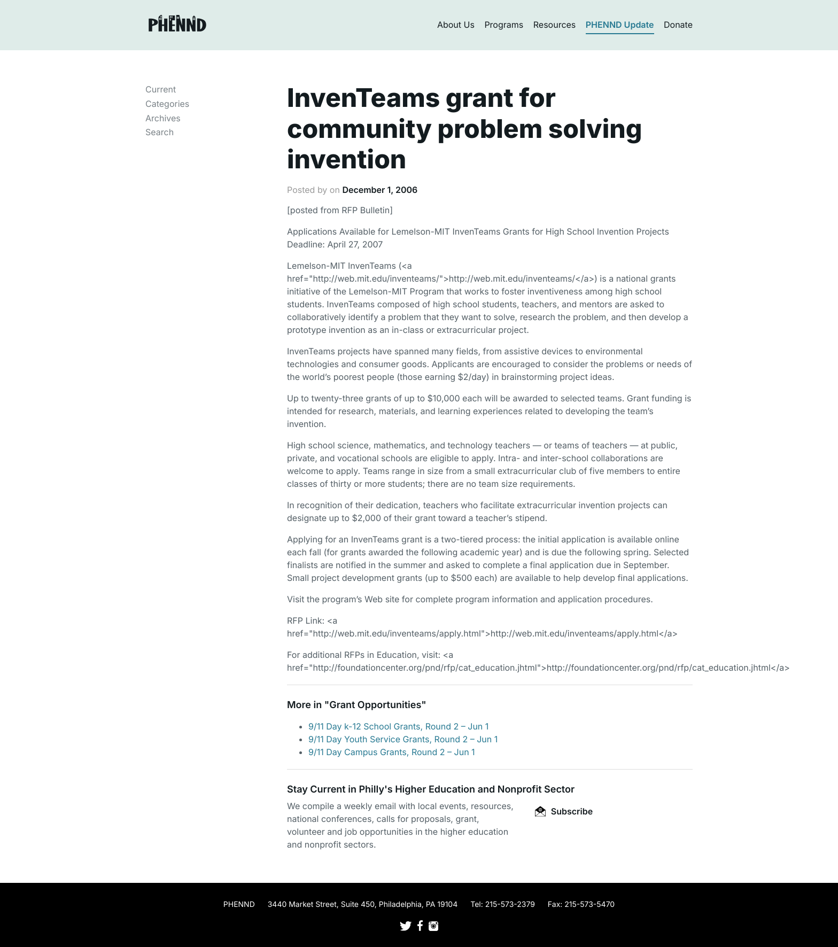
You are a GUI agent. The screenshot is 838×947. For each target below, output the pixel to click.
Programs (503, 24)
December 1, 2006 (379, 189)
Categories (167, 103)
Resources (554, 24)
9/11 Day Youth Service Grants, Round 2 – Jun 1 (403, 739)
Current (160, 89)
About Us (456, 24)
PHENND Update (620, 24)
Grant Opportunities (375, 705)
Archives (163, 118)
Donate (678, 24)
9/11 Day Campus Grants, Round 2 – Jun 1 (391, 752)
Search (159, 132)
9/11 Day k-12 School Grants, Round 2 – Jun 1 (398, 726)
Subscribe (564, 811)
